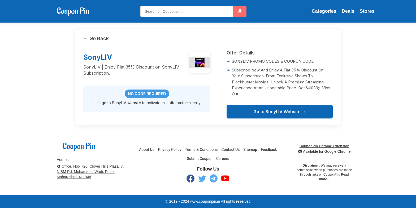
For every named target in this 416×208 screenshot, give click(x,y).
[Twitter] (202, 179)
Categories (324, 11)
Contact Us (230, 149)
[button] (239, 11)
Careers (222, 158)
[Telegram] (214, 179)
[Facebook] (190, 179)
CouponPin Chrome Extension (324, 146)
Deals (348, 11)
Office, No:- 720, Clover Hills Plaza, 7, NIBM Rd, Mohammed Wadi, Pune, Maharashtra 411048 (90, 171)
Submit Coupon (200, 158)
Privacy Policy (169, 149)
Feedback (269, 149)
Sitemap (250, 149)
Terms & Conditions (201, 149)
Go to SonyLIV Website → (279, 111)
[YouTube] (225, 179)
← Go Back (96, 38)
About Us (146, 149)
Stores (367, 11)
